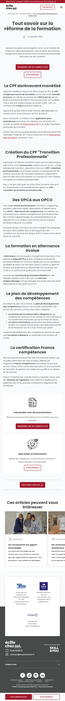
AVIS (46, 681)
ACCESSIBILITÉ (49, 680)
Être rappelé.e (47, 7)
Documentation (18, 697)
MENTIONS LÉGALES (16, 680)
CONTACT (39, 681)
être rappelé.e (46, 697)
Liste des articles (25, 14)
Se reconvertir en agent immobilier (22, 546)
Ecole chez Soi (12, 14)
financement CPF (31, 124)
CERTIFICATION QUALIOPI (25, 681)
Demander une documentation (32, 67)
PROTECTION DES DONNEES (33, 680)
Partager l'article (32, 484)
